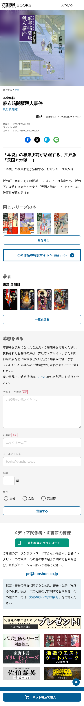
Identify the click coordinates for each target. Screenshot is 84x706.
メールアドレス (12, 453)
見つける (67, 5)
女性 (31, 498)
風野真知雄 (10, 109)
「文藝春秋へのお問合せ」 (44, 597)
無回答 (51, 498)
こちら (42, 376)
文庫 (17, 90)
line (56, 140)
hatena (47, 140)
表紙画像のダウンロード (44, 543)
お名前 (7, 434)
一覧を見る (42, 240)
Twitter (37, 140)
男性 (12, 498)
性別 (5, 491)
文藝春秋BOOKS (16, 5)
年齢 (5, 472)
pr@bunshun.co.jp (42, 573)
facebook (28, 140)
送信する (42, 511)
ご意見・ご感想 (12, 392)
